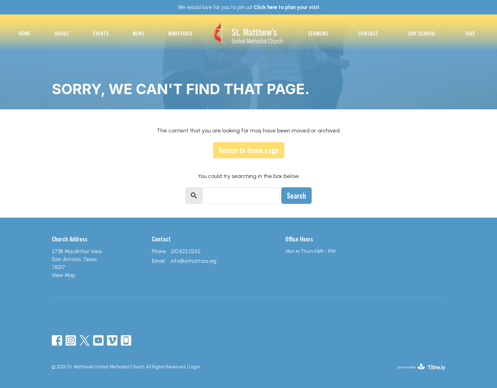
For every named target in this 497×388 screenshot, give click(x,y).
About (62, 33)
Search (296, 195)
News (138, 33)
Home (25, 33)
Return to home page (248, 150)
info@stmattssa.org (193, 261)
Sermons (318, 33)
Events (101, 33)
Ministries (180, 33)
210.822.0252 (186, 251)
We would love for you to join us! (249, 7)
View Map (63, 275)
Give (470, 33)
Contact (368, 33)
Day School (422, 33)
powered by (421, 367)
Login (194, 366)
